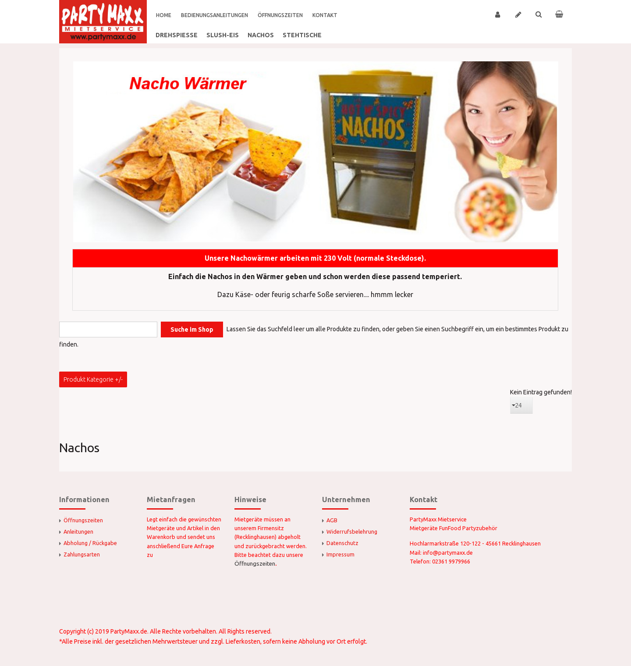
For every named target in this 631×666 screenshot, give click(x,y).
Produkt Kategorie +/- (93, 379)
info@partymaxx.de (448, 552)
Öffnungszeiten (254, 563)
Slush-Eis (222, 35)
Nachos (261, 35)
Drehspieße (177, 35)
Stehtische (302, 35)
